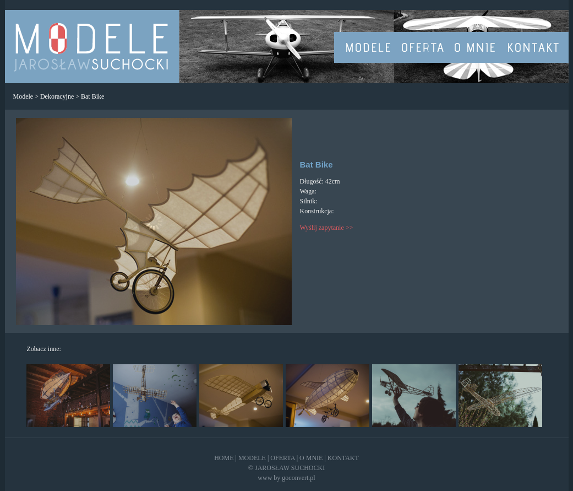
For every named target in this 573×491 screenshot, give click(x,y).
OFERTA (282, 458)
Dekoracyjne (57, 96)
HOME (223, 458)
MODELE (252, 458)
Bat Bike (92, 96)
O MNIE (311, 458)
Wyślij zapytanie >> (326, 227)
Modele (23, 96)
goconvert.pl (298, 478)
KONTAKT (343, 458)
